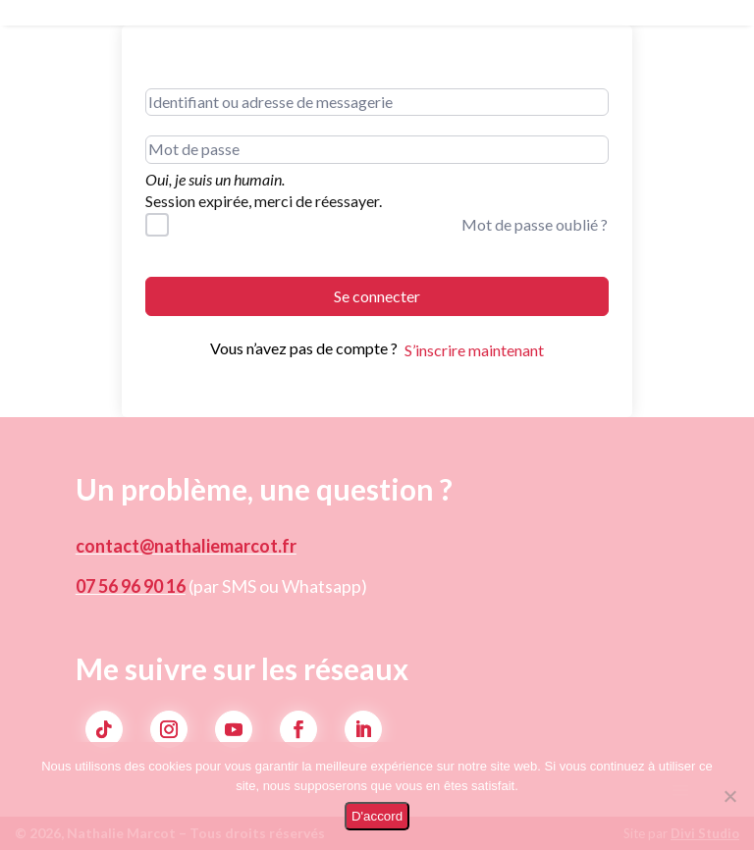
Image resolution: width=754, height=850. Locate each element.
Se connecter (377, 296)
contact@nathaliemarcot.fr (186, 546)
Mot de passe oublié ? (534, 224)
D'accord (377, 816)
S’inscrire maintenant (474, 350)
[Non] (729, 796)
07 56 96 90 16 (131, 586)
